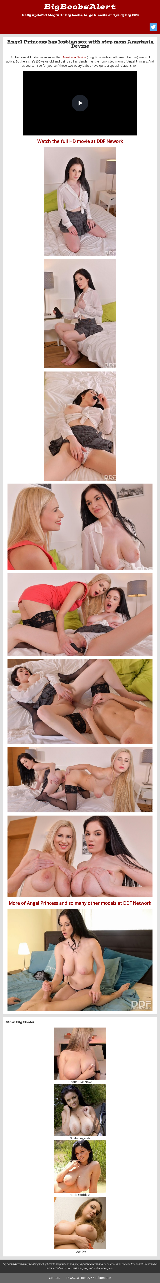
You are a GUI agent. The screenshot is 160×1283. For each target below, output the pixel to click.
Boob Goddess (80, 1195)
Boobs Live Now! (80, 1082)
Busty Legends (80, 1138)
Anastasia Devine (74, 57)
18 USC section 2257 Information (88, 1278)
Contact (54, 1278)
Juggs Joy (80, 1251)
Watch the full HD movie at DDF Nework (80, 141)
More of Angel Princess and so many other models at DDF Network (80, 903)
